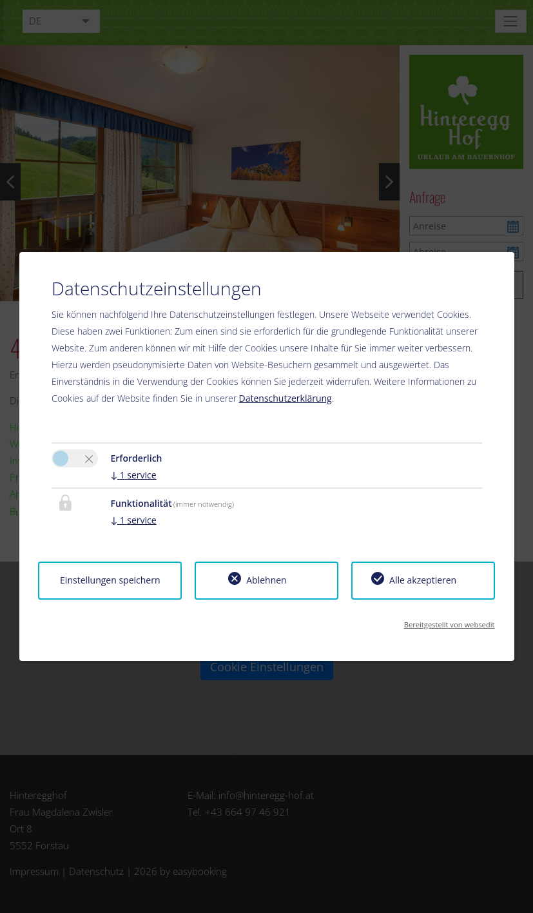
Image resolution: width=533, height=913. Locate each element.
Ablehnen (266, 580)
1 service (134, 475)
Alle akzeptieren (422, 580)
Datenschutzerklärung (285, 398)
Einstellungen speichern (110, 580)
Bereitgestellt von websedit (449, 624)
